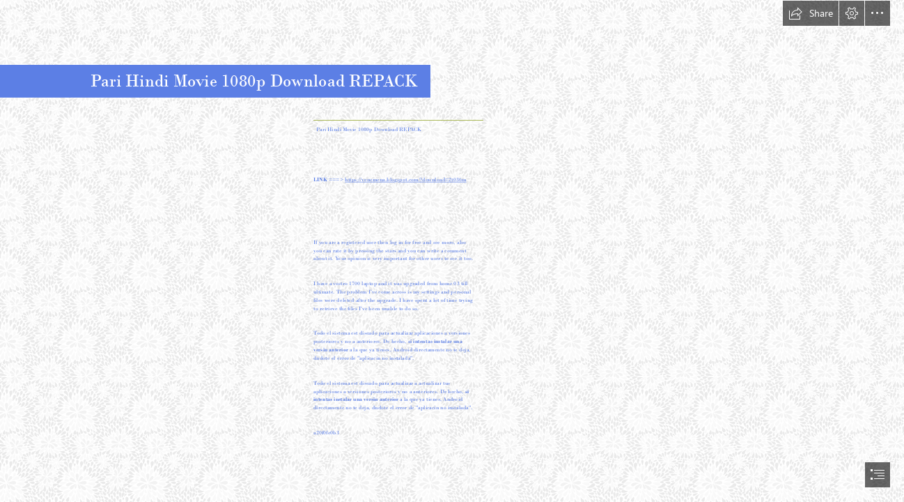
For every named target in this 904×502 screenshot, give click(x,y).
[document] (452, 251)
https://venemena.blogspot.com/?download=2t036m (405, 179)
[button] (811, 13)
